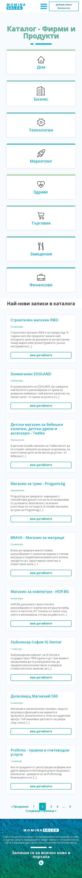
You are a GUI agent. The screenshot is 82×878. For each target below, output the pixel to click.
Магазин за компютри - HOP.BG (40, 591)
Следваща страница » (41, 811)
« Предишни (19, 806)
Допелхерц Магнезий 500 (34, 696)
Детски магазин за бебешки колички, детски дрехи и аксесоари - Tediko (37, 428)
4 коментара (17, 598)
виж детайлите (41, 355)
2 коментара (17, 380)
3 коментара (17, 326)
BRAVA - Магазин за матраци (37, 537)
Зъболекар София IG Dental (36, 642)
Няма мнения (17, 440)
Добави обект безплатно (64, 6)
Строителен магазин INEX (34, 320)
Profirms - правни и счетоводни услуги (40, 752)
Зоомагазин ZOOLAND (31, 374)
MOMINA (16, 6)
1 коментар (16, 649)
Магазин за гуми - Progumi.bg (38, 483)
